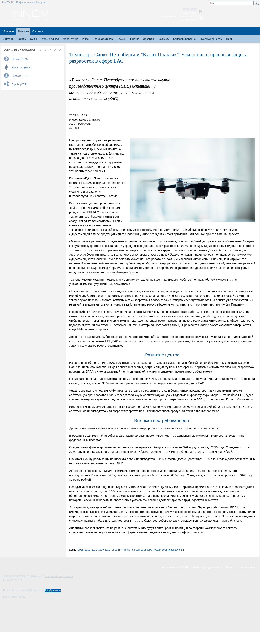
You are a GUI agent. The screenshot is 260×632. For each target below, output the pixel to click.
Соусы (121, 38)
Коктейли (163, 38)
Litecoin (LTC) (20, 75)
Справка (37, 31)
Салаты (21, 38)
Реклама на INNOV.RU (175, 567)
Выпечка (133, 38)
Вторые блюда (50, 38)
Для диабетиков (102, 38)
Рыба (85, 38)
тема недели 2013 (157, 549)
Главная (9, 31)
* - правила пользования (58, 576)
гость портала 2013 (135, 549)
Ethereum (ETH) (21, 67)
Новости (23, 31)
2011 (94, 549)
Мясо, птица (70, 38)
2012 (87, 549)
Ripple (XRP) (19, 84)
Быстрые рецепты (210, 38)
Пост (229, 38)
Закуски (8, 38)
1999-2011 (104, 549)
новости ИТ (117, 549)
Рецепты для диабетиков (207, 567)
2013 (80, 549)
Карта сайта (248, 567)
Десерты (148, 38)
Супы (33, 38)
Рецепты (231, 567)
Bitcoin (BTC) (20, 59)
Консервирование (184, 38)
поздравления (176, 549)
